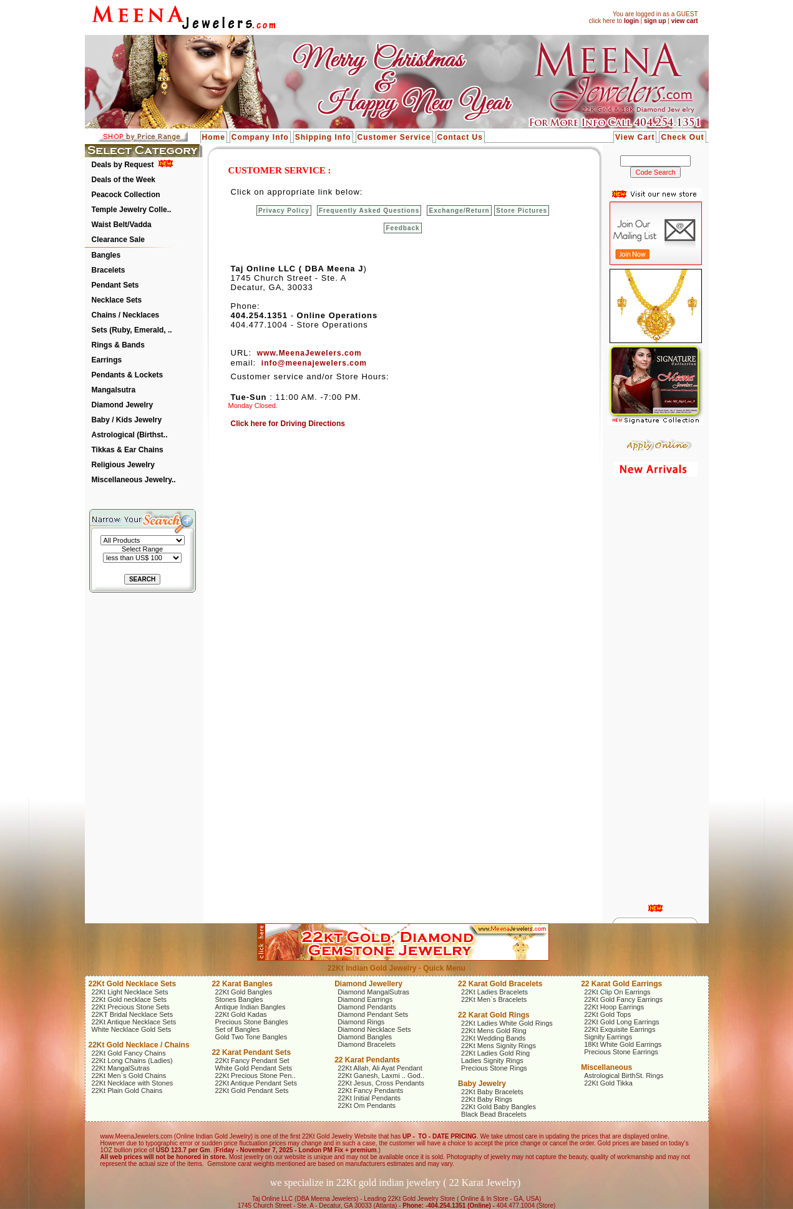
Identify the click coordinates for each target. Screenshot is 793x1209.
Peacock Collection (126, 194)
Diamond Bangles (365, 1037)
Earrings (107, 360)
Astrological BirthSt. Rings (623, 1075)
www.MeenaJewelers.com (309, 353)
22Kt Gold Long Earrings (621, 1022)
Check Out (682, 137)
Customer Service (394, 137)
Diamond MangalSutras (373, 992)
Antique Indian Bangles (250, 1007)
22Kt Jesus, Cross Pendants (381, 1083)
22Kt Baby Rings (486, 1099)
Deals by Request (123, 164)
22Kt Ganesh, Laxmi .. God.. (381, 1075)
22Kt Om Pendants (367, 1105)
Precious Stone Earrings (621, 1052)
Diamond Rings (361, 1022)
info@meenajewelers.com (314, 363)
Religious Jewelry (123, 464)
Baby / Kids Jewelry (127, 419)
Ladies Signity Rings (492, 1060)
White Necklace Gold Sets (132, 1029)
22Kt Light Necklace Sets (130, 992)
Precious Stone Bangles (251, 1022)
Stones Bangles (239, 999)
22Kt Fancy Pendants (370, 1090)
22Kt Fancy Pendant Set (252, 1060)
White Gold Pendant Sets (253, 1068)
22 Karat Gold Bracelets (500, 983)
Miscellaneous (606, 1067)
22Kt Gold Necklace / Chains (139, 1045)
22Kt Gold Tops (607, 1014)
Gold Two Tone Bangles (251, 1037)
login (631, 20)
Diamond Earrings (365, 999)
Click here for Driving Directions (288, 423)
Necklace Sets (117, 300)
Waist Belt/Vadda (122, 224)
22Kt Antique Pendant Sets (256, 1083)
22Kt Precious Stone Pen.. (255, 1075)
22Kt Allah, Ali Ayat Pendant (380, 1068)
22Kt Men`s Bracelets (494, 999)
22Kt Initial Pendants (369, 1098)
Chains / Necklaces (126, 315)
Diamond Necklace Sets (374, 1029)
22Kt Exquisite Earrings (619, 1029)
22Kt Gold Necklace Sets (133, 983)
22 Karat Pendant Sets (251, 1052)
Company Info (260, 137)
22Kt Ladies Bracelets (494, 992)
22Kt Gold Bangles (243, 992)
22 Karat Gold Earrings (621, 983)
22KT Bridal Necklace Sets (132, 1014)
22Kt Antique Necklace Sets (134, 1022)
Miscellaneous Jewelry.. (134, 479)
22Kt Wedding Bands (493, 1038)
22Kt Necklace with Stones (132, 1083)
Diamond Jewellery (368, 983)
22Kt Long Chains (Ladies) (132, 1060)
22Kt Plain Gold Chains (127, 1090)
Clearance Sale (118, 239)
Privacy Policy (283, 210)
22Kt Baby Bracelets (492, 1091)
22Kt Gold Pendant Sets (251, 1090)
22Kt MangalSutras (121, 1068)
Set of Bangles (237, 1029)
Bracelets (108, 270)
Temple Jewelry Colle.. (132, 209)
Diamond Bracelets (367, 1044)
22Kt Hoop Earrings (614, 1007)
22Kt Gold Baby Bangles (498, 1106)
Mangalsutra (114, 390)
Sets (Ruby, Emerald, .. (132, 330)
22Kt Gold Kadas (240, 1014)
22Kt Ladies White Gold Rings (507, 1023)
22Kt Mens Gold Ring (494, 1030)
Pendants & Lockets (127, 375)
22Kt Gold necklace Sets (129, 999)
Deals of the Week (123, 179)
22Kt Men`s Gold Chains (129, 1075)
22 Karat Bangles (242, 983)
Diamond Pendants (367, 1007)
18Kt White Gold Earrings (622, 1044)
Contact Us (460, 137)
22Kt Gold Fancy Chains (129, 1053)
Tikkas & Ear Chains (127, 449)
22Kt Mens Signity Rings (498, 1045)
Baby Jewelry (482, 1083)
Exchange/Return (459, 210)
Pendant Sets (115, 285)
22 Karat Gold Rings (494, 1015)
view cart (684, 20)
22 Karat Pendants (367, 1060)
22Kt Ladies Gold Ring (495, 1053)
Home (213, 137)
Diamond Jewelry (122, 405)
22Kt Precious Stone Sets (131, 1007)
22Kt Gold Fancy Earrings (623, 999)
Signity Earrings (608, 1037)
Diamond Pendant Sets (373, 1014)
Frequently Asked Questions (369, 210)
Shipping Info (323, 137)
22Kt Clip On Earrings (617, 992)
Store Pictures (521, 210)
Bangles (106, 255)
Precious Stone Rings (494, 1068)
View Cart (634, 137)
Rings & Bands (118, 345)
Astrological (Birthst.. (130, 434)
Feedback (402, 228)
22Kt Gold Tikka (608, 1083)
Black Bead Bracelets (494, 1114)
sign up (655, 20)
